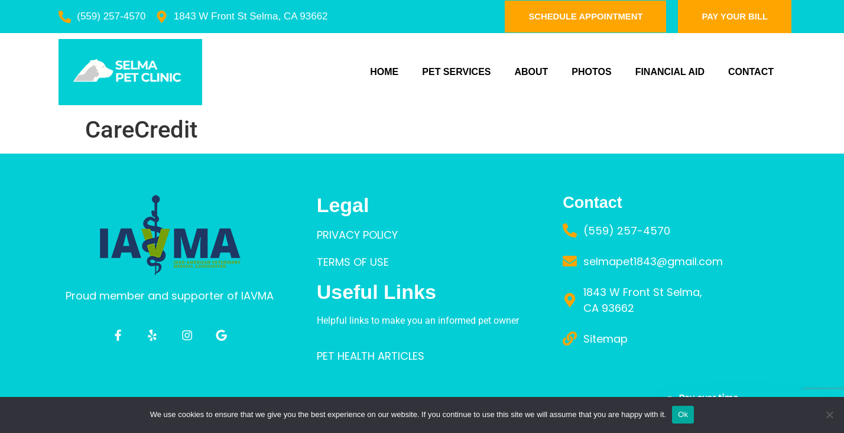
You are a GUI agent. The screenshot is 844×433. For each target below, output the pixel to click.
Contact (751, 72)
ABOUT (531, 72)
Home (384, 72)
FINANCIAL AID (670, 72)
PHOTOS (591, 72)
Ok (683, 414)
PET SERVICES (456, 72)
